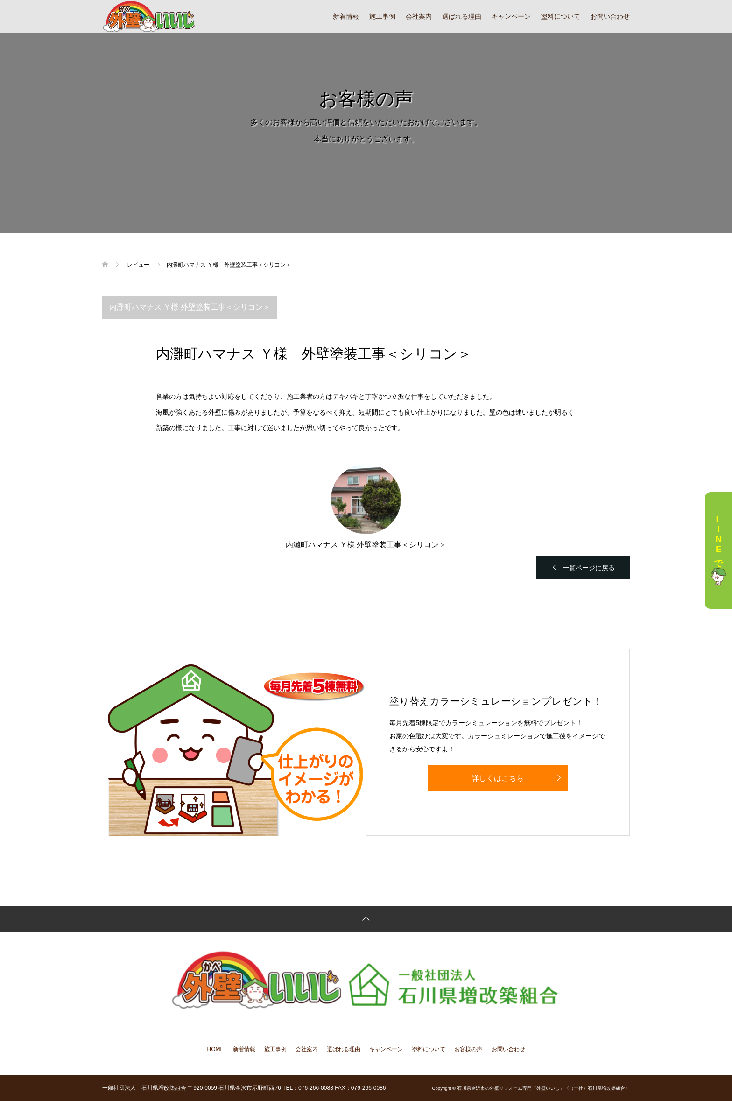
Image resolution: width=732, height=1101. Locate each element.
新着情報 (346, 16)
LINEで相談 (718, 551)
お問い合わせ (610, 16)
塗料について (560, 16)
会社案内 (419, 16)
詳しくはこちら (498, 778)
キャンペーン (511, 16)
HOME (215, 1049)
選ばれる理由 (461, 16)
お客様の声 (468, 1049)
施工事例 (382, 16)
